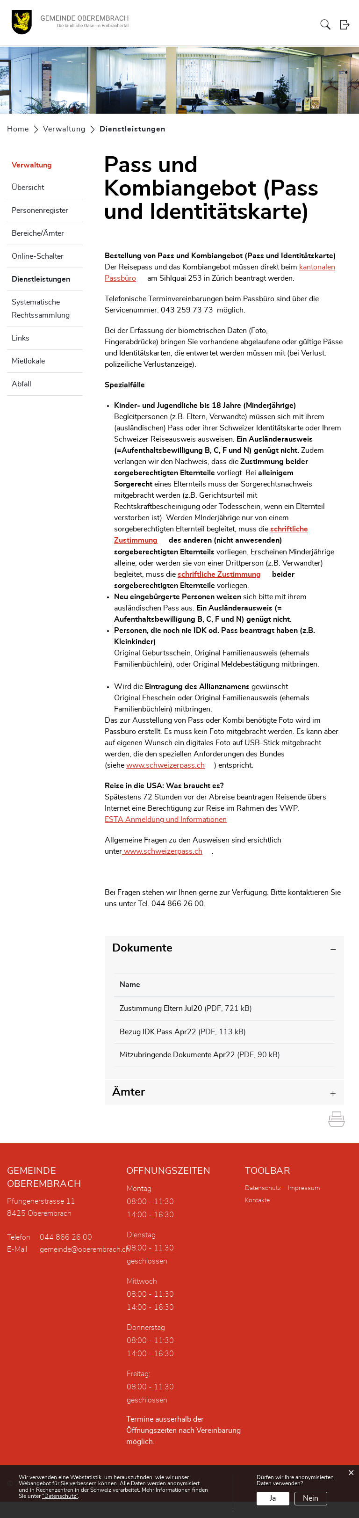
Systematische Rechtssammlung (41, 308)
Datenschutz (263, 1204)
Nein (310, 1498)
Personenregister (40, 210)
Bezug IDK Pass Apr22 (158, 1034)
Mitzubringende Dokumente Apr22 (177, 1060)
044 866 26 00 (66, 1253)
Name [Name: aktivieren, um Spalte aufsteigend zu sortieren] (130, 984)
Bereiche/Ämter (38, 233)
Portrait (112, 25)
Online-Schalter (38, 256)
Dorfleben (195, 25)
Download (310, 1009)
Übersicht (28, 187)
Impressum (304, 1204)
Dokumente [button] (142, 947)
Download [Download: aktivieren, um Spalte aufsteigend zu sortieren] (308, 984)
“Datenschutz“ (60, 1496)
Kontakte (257, 1216)
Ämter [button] (128, 1108)
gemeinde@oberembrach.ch (85, 1266)
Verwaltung (163, 25)
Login (346, 25)
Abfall (21, 384)
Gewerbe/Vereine (236, 25)
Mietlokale (28, 361)
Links (20, 338)
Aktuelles (301, 25)
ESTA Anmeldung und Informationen (170, 819)
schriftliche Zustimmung (224, 574)
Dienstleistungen (47, 278)
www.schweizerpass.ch (170, 765)
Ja (273, 1498)
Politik (135, 25)
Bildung (274, 25)
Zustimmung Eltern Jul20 (161, 1008)
